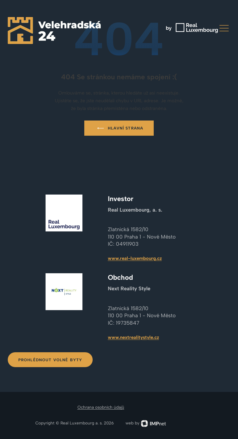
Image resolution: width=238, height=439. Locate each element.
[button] (224, 28)
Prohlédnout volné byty (50, 360)
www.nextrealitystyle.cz (133, 337)
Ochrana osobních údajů (100, 407)
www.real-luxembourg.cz (135, 258)
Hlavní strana (119, 128)
